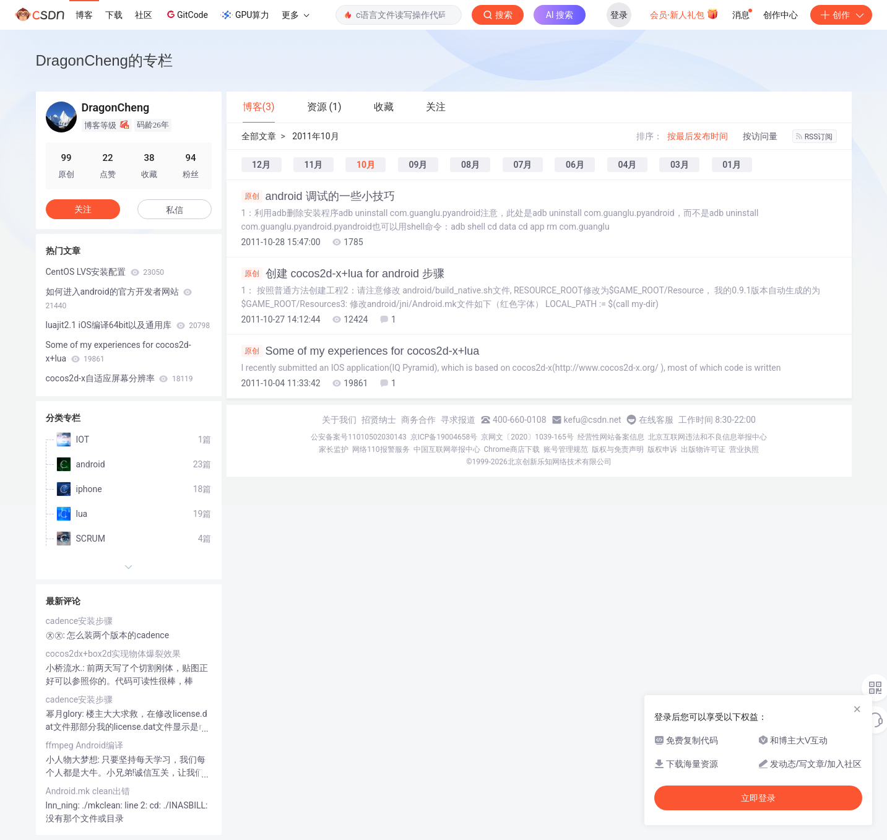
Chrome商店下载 (512, 449)
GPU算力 (244, 15)
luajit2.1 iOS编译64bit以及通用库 (128, 325)
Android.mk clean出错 (88, 791)
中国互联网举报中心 (446, 449)
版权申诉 (662, 449)
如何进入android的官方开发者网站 (119, 298)
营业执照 (744, 449)
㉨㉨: (56, 635)
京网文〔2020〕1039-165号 (527, 437)
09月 (418, 165)
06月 (575, 165)
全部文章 (258, 136)
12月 (261, 165)
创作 (841, 15)
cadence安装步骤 (79, 621)
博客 (84, 15)
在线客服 (656, 420)
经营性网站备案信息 (611, 437)
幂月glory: (66, 714)
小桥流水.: (66, 668)
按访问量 (760, 136)
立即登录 (758, 798)
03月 (679, 165)
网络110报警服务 (380, 449)
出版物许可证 (703, 449)
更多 (295, 15)
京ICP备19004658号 (444, 437)
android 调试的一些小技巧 (318, 196)
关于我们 (339, 420)
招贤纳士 (378, 420)
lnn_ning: (64, 805)
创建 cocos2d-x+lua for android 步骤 (343, 273)
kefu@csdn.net (592, 420)
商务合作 (418, 420)
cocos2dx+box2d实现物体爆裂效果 (113, 654)
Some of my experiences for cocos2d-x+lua (360, 351)
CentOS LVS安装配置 (105, 272)
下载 (114, 15)
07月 (522, 165)
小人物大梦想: (74, 759)
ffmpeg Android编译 (84, 745)
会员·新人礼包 (684, 13)
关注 (83, 209)
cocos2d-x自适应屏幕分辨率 (119, 378)
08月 (470, 165)
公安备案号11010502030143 (358, 437)
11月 (313, 165)
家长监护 (333, 449)
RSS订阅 (814, 136)
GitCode (186, 14)
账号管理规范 (565, 449)
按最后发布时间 (697, 136)
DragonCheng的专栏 (104, 60)
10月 (366, 165)
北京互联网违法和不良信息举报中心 (707, 437)
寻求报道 (458, 420)
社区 (143, 15)
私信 (174, 210)
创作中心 (780, 15)
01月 (731, 165)
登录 (619, 15)
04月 (627, 165)
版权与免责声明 (618, 449)
